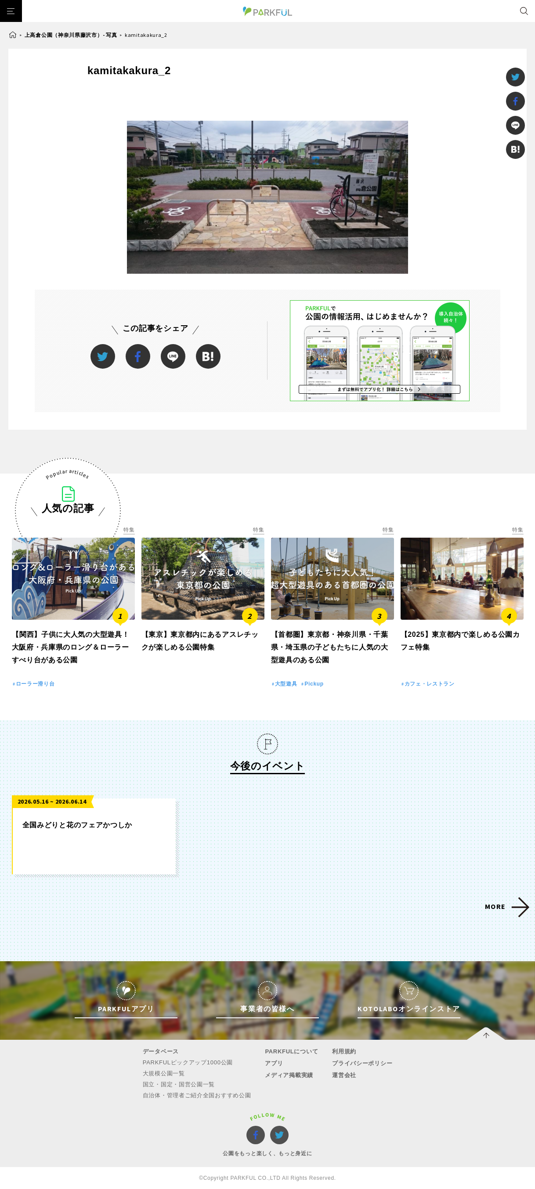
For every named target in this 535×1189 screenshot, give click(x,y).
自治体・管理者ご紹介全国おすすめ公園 (197, 1095)
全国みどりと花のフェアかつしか (77, 825)
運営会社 (344, 1075)
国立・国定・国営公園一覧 (179, 1084)
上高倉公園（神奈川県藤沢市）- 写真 (71, 35)
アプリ (274, 1063)
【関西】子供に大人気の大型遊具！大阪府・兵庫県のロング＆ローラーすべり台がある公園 (71, 647)
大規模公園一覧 (164, 1073)
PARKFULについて (291, 1051)
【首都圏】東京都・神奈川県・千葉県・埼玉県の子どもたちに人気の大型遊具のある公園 (329, 647)
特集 (128, 530)
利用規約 (344, 1051)
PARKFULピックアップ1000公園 (188, 1062)
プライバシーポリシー (362, 1063)
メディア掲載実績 (289, 1075)
